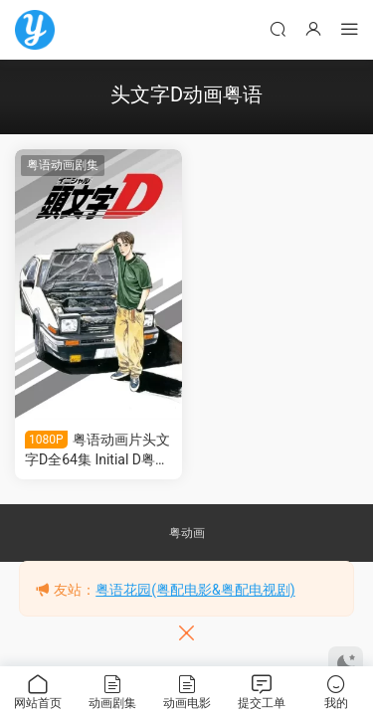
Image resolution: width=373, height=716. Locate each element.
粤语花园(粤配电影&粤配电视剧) (194, 590)
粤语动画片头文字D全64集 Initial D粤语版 (97, 450)
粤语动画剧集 (62, 165)
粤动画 (187, 533)
